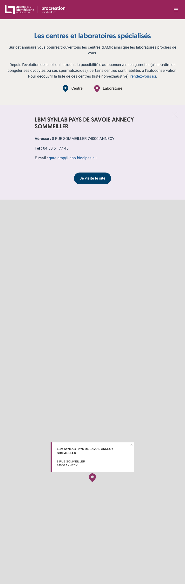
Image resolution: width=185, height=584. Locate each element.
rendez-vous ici (143, 76)
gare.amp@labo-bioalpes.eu (73, 158)
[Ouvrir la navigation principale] (175, 10)
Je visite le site (93, 178)
